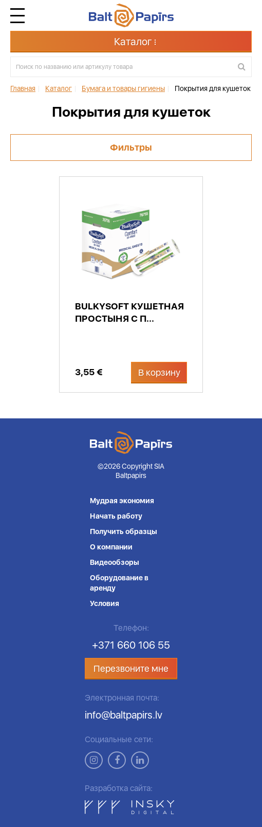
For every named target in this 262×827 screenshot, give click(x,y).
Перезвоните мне (131, 668)
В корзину (159, 372)
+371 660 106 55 (131, 645)
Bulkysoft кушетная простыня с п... (129, 312)
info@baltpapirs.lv (123, 715)
